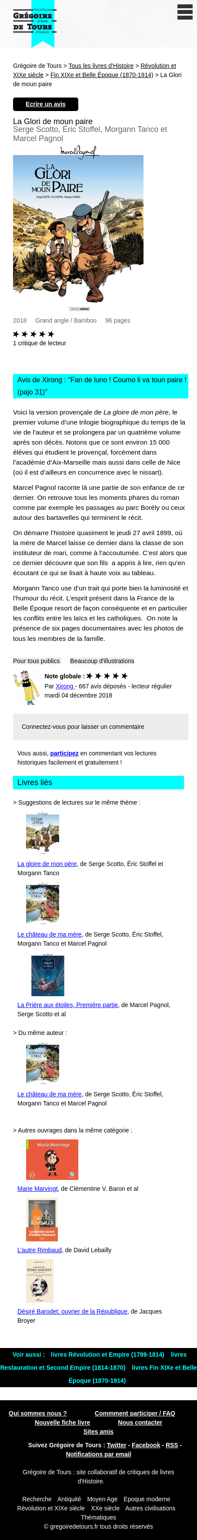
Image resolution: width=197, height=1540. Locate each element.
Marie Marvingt (37, 1188)
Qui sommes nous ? (38, 1413)
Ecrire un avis (46, 104)
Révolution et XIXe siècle (51, 1508)
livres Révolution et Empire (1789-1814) (108, 1354)
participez (64, 753)
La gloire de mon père (47, 863)
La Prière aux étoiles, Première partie (67, 1004)
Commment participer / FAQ (135, 1413)
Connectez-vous (44, 726)
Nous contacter (140, 1422)
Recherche (37, 1499)
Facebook (146, 1445)
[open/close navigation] (185, 12)
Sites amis (98, 1431)
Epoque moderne (147, 1499)
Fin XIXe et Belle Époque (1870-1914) (102, 74)
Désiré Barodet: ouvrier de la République (72, 1311)
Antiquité (69, 1499)
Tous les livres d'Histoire (101, 65)
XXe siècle (105, 1508)
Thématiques (98, 1517)
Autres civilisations (150, 1508)
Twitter (117, 1445)
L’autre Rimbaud (39, 1250)
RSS (172, 1445)
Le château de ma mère (49, 934)
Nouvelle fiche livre (62, 1422)
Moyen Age (102, 1499)
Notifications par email (98, 1454)
